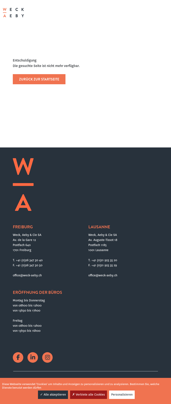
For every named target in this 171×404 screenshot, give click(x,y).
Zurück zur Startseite (39, 79)
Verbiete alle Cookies (88, 394)
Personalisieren (122, 394)
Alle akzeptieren (53, 394)
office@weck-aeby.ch (27, 275)
